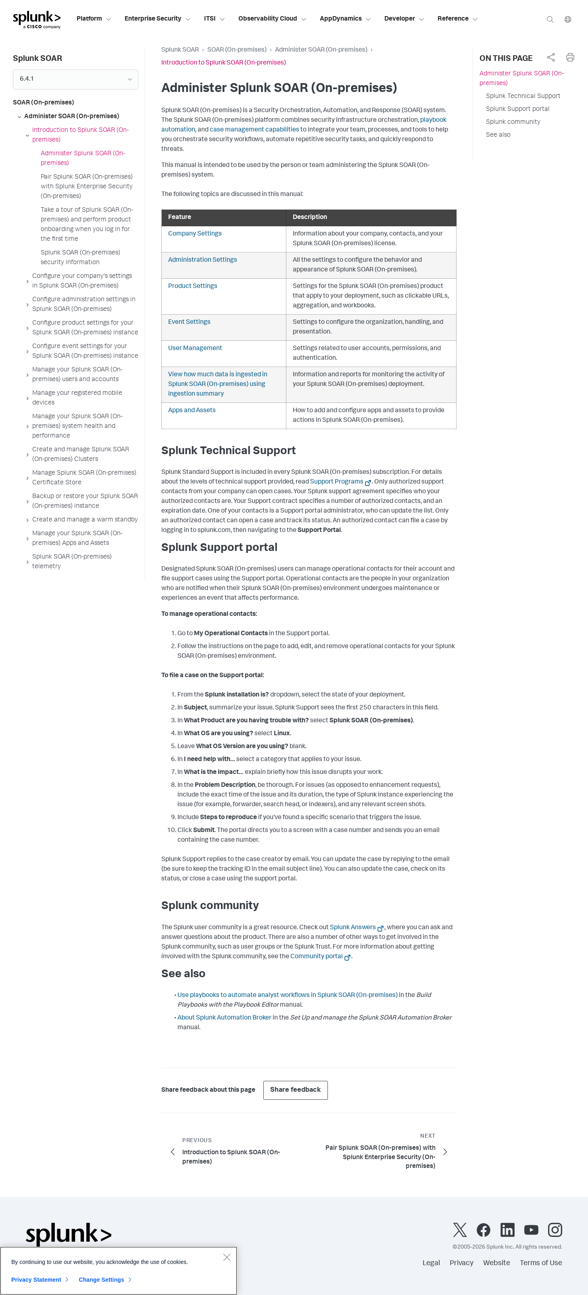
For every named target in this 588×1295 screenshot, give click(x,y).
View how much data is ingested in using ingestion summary (217, 385)
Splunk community (513, 122)
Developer (404, 19)
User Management (195, 349)
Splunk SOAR (180, 50)
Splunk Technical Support (523, 97)
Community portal (316, 957)
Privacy (461, 1263)
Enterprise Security (158, 19)
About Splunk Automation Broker (224, 1018)
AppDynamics (345, 19)
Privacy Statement (36, 1284)
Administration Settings (202, 260)
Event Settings (189, 322)
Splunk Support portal (518, 109)
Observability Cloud (272, 19)
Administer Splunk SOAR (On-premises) (522, 79)
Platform (94, 19)
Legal (431, 1263)
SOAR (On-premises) (237, 50)
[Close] (227, 1262)
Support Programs (336, 482)
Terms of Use (541, 1263)
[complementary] (551, 57)
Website (496, 1263)
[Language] (568, 19)
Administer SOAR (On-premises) (321, 50)
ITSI (214, 19)
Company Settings (195, 234)
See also (498, 135)
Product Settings (192, 287)
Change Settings (101, 1284)
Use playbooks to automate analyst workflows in (287, 996)
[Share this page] (551, 57)
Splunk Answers (353, 928)
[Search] (550, 19)
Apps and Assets (192, 411)
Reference (458, 19)
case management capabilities (254, 130)
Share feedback (295, 1090)
